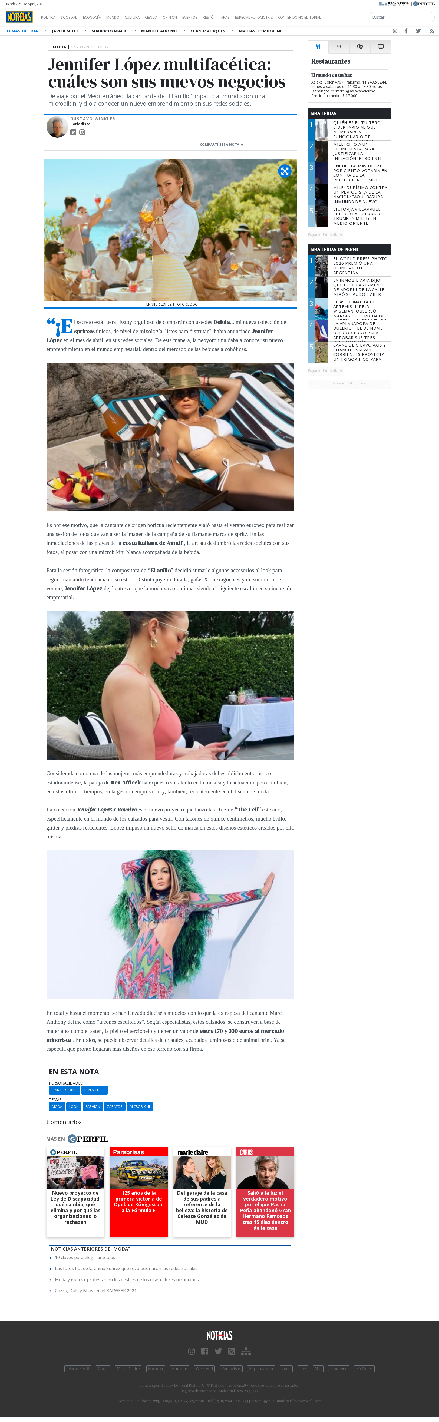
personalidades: (66, 1083)
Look (73, 1106)
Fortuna (155, 1368)
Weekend (204, 1368)
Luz (302, 1368)
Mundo (125, 17)
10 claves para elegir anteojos (85, 1257)
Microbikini (140, 1106)
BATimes (364, 1368)
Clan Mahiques (208, 31)
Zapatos (115, 1106)
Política (50, 17)
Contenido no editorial (346, 17)
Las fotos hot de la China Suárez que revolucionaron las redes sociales (126, 1268)
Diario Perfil (77, 1368)
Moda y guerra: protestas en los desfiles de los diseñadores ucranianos (127, 1279)
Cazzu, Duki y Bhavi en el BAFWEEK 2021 (96, 1291)
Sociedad (75, 17)
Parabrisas (231, 1368)
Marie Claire (128, 1368)
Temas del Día (22, 31)
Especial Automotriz (290, 17)
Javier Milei (65, 31)
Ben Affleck (94, 1090)
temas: (55, 1099)
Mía (318, 1368)
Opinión (192, 17)
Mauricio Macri (110, 31)
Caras (103, 1368)
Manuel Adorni (159, 31)
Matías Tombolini (260, 31)
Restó (236, 17)
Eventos (215, 17)
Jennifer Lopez (64, 1090)
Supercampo (261, 1368)
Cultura (147, 17)
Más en (77, 1138)
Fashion (93, 1106)
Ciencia (170, 17)
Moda (57, 1106)
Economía (101, 17)
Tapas (255, 17)
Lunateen (339, 1368)
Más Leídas (323, 113)
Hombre (179, 1368)
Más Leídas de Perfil (335, 249)
